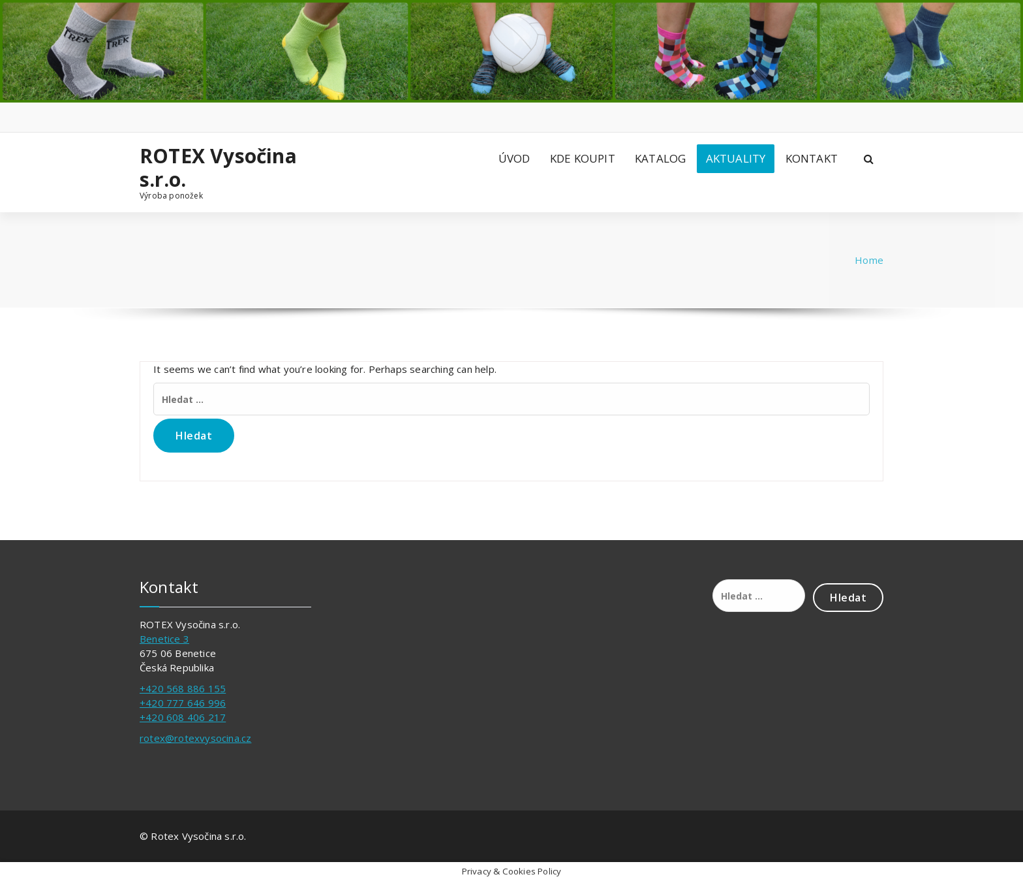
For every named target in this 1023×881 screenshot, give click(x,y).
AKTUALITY (736, 158)
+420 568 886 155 (183, 688)
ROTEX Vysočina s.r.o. (218, 167)
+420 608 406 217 (183, 717)
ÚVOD (514, 158)
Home (869, 259)
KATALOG (660, 158)
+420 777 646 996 (183, 702)
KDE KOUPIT (582, 158)
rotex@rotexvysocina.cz (195, 738)
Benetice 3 (164, 638)
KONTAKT (812, 158)
